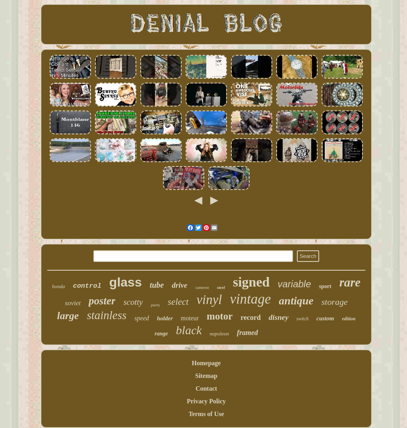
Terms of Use (206, 414)
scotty (133, 302)
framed (247, 333)
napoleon (219, 334)
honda (58, 286)
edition (348, 318)
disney (279, 317)
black (189, 330)
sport (325, 286)
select (178, 302)
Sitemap (206, 375)
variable (294, 284)
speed (141, 318)
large (68, 315)
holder (165, 318)
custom (325, 318)
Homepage (206, 363)
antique (296, 300)
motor (220, 316)
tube (157, 285)
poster (102, 301)
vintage (250, 299)
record (250, 317)
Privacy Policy (206, 401)
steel (221, 287)
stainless (106, 315)
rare (349, 282)
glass (125, 282)
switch (303, 318)
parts (155, 304)
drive (179, 285)
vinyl (209, 299)
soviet (73, 303)
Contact (206, 388)
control (87, 286)
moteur (190, 318)
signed (251, 282)
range (161, 334)
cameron (202, 287)
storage (335, 302)
